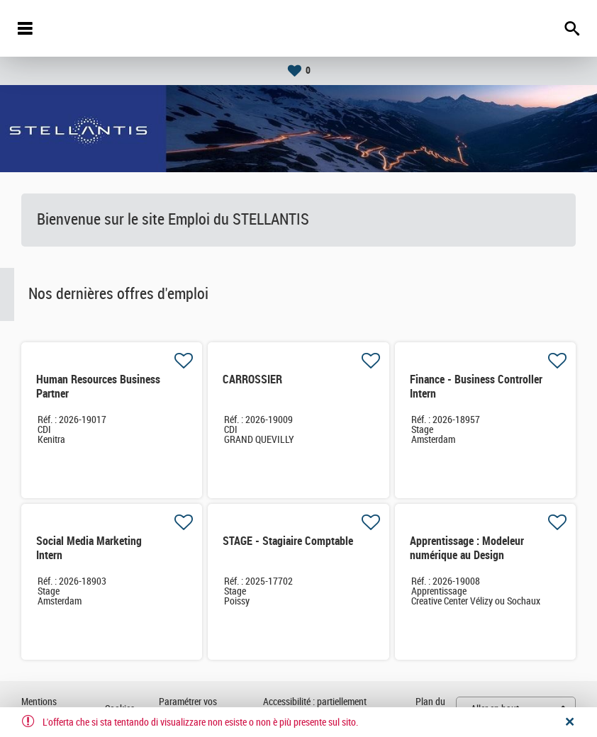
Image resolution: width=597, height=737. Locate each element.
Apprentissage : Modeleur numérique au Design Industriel (467, 555)
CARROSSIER (252, 379)
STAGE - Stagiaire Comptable (288, 541)
